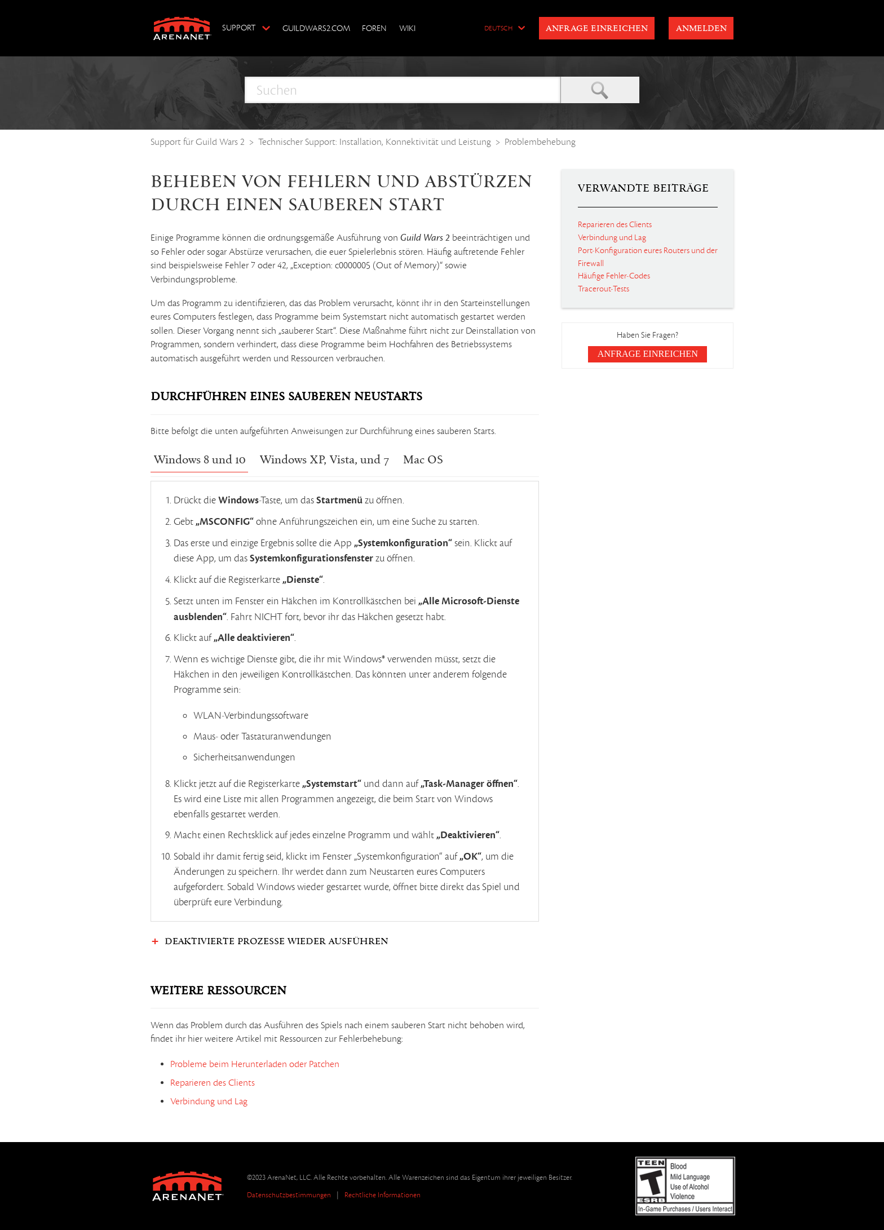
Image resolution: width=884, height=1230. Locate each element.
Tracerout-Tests (603, 289)
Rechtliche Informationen (382, 1195)
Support (238, 28)
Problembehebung (540, 142)
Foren (374, 28)
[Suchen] (402, 90)
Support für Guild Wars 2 (198, 142)
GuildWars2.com (316, 28)
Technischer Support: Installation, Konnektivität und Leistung (374, 142)
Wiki (407, 28)
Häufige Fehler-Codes (614, 276)
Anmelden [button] (701, 29)
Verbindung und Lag (208, 1101)
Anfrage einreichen (597, 29)
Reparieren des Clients (212, 1083)
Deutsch (498, 29)
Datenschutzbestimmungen (289, 1195)
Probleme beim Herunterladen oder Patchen (254, 1064)
